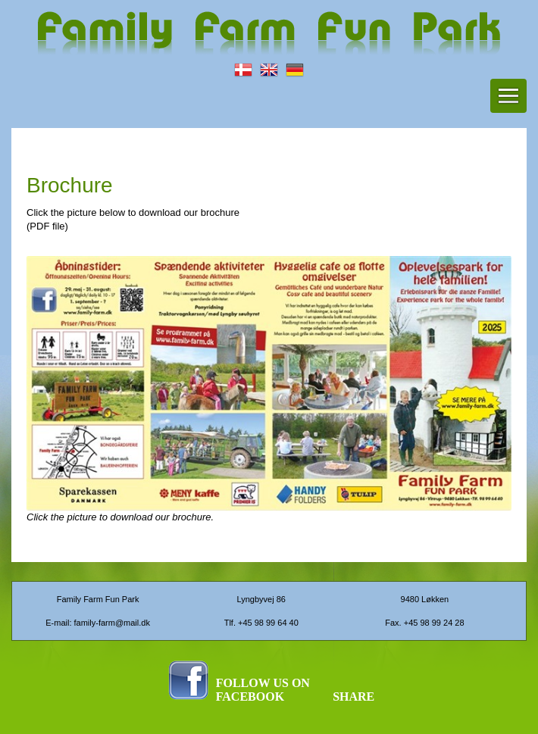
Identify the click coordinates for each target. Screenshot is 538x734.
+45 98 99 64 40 (268, 622)
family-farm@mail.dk (112, 622)
